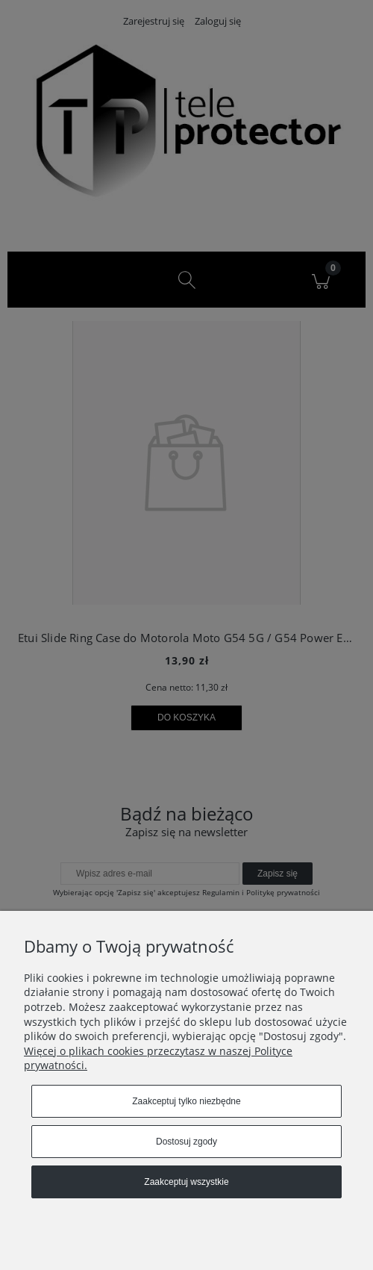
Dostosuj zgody (186, 1141)
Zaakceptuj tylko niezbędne (186, 1101)
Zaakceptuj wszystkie (186, 1182)
